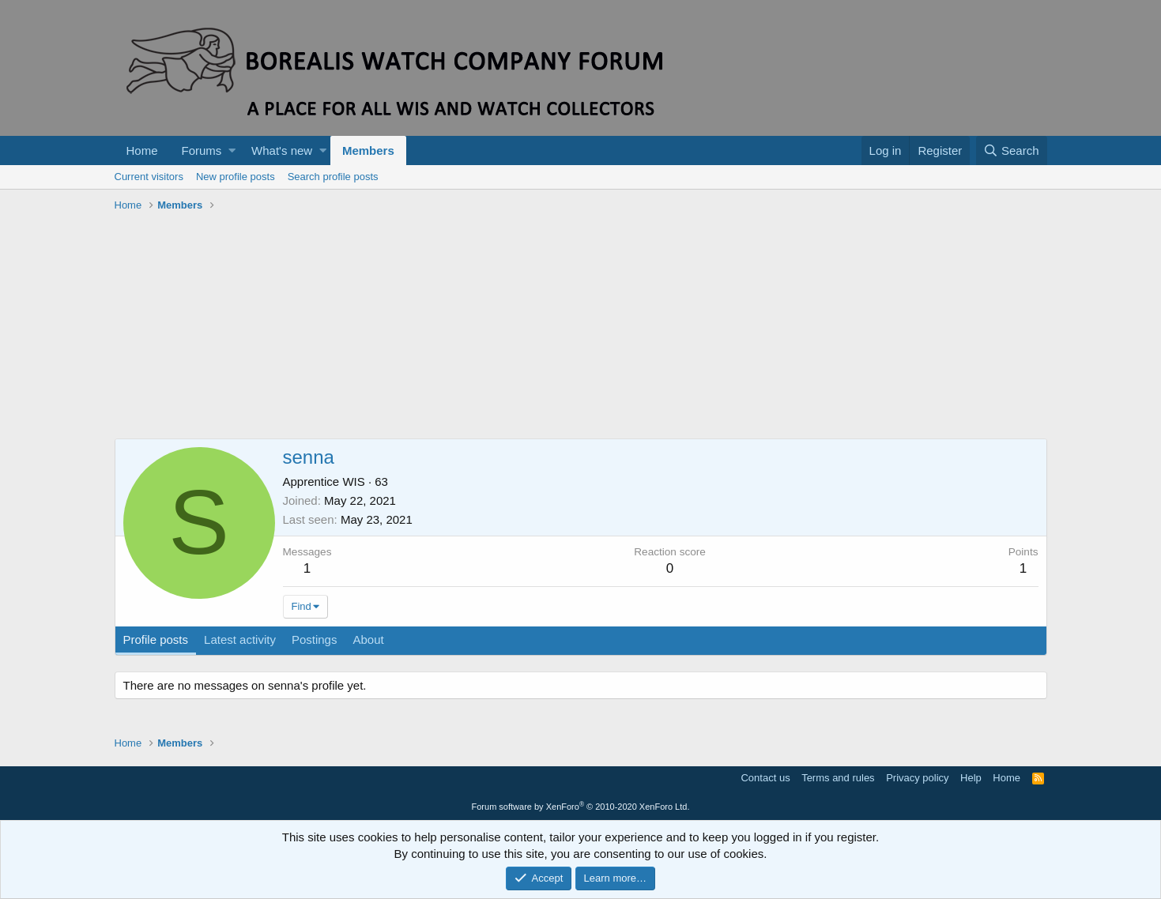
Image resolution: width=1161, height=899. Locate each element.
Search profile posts (333, 176)
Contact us (765, 778)
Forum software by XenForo (581, 806)
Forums (202, 150)
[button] (231, 150)
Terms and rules (837, 778)
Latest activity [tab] (240, 639)
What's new (281, 150)
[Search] (1011, 150)
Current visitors (149, 176)
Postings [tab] (314, 639)
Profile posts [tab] (156, 639)
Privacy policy (917, 778)
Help (971, 778)
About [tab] (367, 639)
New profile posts (235, 176)
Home (142, 150)
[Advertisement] (581, 327)
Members (368, 150)
